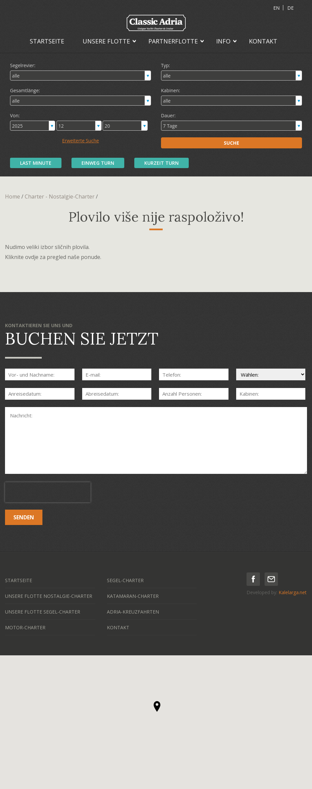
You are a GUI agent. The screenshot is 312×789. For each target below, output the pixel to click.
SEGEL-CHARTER (125, 580)
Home (12, 196)
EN (276, 8)
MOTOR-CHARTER (25, 627)
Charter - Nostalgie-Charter (60, 196)
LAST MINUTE (35, 163)
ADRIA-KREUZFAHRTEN (133, 612)
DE (290, 8)
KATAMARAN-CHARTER (133, 596)
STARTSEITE (47, 41)
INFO (223, 41)
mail (271, 579)
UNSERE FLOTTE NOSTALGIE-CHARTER (48, 596)
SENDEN (23, 517)
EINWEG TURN (98, 163)
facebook (253, 579)
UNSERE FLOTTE (106, 41)
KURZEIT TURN (161, 163)
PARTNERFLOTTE (173, 41)
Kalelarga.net (293, 592)
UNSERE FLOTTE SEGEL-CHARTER (42, 612)
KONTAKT (263, 41)
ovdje (31, 257)
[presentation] (48, 492)
